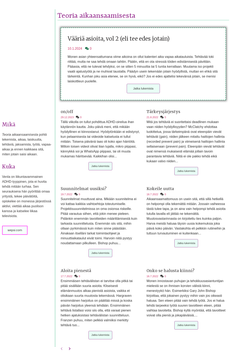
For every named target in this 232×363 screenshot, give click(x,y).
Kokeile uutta (160, 188)
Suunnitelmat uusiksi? (83, 188)
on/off (67, 111)
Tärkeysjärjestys (163, 111)
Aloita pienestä (76, 270)
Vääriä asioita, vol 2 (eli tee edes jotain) (119, 38)
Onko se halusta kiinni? (170, 270)
